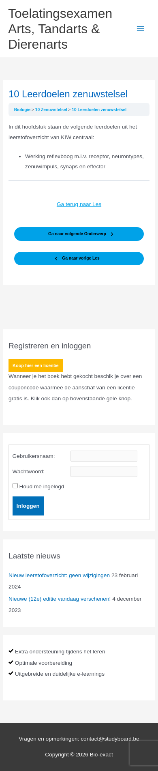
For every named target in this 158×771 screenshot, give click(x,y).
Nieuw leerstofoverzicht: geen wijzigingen (59, 575)
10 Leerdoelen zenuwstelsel (99, 109)
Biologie (23, 109)
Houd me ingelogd (41, 486)
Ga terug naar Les (79, 204)
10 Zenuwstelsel (51, 109)
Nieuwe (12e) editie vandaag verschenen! (60, 599)
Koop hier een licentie (36, 365)
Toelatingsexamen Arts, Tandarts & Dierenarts (60, 29)
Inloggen (28, 506)
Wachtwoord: (29, 471)
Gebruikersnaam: (34, 456)
